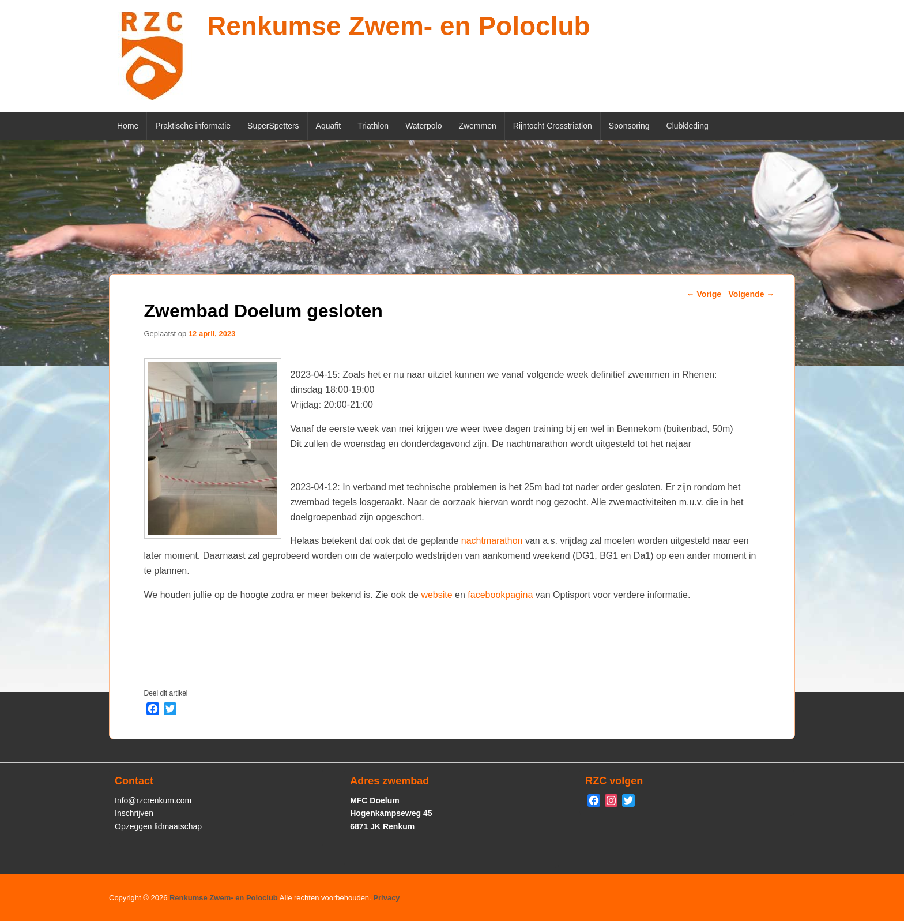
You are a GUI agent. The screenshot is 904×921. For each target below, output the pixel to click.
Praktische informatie (193, 125)
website (436, 595)
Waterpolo (423, 125)
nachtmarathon (492, 541)
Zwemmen (477, 125)
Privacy (386, 897)
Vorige (704, 294)
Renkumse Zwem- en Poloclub (398, 26)
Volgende (751, 294)
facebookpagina (500, 595)
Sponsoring (629, 125)
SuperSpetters (273, 125)
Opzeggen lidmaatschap (158, 826)
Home (127, 125)
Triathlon (373, 125)
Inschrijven (134, 813)
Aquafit (328, 125)
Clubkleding (687, 125)
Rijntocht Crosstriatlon (552, 125)
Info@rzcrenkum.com (153, 800)
